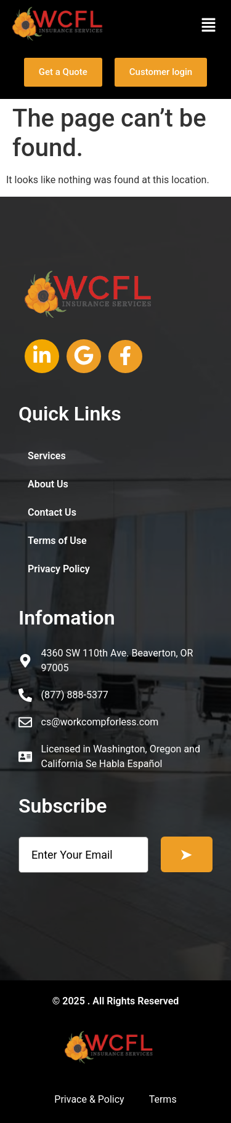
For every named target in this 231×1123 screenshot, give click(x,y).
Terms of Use (57, 540)
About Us (48, 484)
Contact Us (52, 512)
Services (47, 456)
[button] (209, 25)
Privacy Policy (59, 569)
